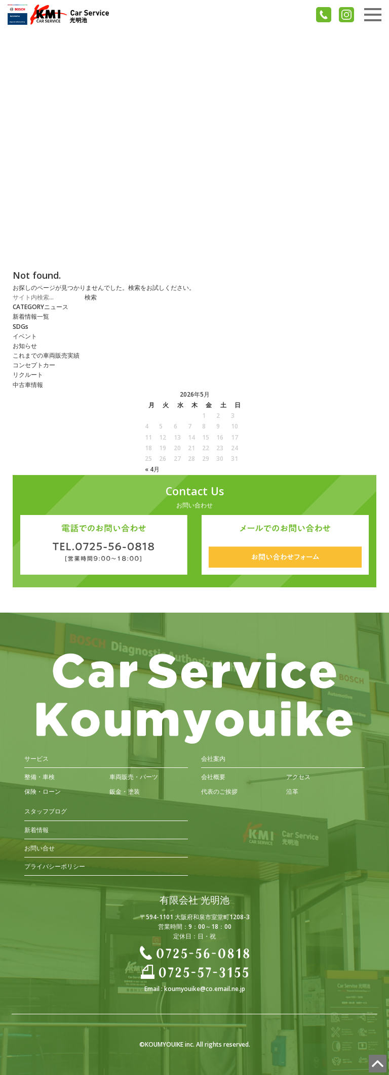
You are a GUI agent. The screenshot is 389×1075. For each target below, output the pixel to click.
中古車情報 (28, 384)
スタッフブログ (45, 811)
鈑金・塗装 (124, 791)
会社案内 (213, 758)
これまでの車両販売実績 (46, 355)
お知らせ (25, 345)
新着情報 (36, 830)
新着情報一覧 (31, 316)
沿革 (292, 791)
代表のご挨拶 (219, 791)
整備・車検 (39, 776)
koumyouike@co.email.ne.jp (204, 988)
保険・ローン (42, 791)
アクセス (298, 776)
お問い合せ (39, 848)
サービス (36, 758)
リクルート (28, 374)
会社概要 (213, 776)
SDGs (20, 326)
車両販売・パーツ (133, 776)
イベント (25, 336)
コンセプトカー (34, 365)
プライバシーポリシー (54, 866)
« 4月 (152, 469)
